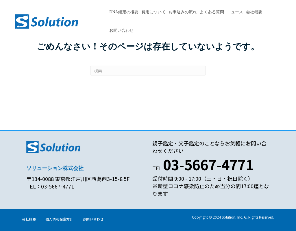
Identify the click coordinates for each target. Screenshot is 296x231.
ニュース (235, 12)
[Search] (148, 70)
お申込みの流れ (183, 12)
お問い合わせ (121, 30)
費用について (153, 12)
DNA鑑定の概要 (123, 12)
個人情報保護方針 (59, 219)
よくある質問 (212, 12)
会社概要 (254, 12)
